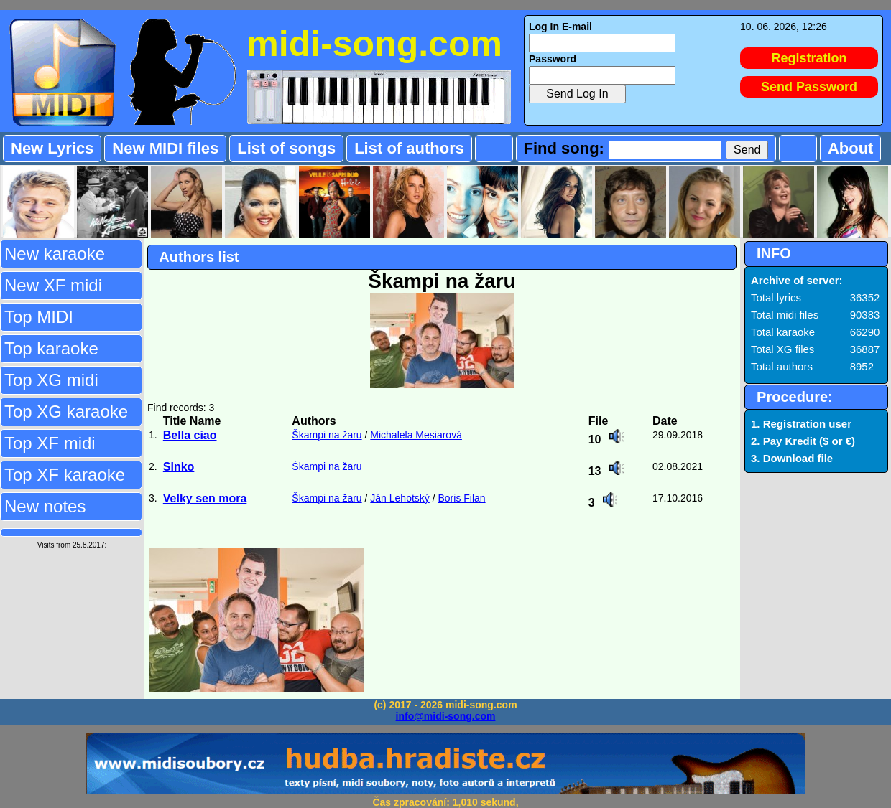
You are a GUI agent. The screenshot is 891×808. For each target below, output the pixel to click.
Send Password (809, 87)
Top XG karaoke (66, 411)
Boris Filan (461, 498)
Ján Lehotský (400, 498)
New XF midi (53, 285)
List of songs (286, 148)
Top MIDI (38, 317)
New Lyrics (52, 148)
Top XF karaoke (64, 474)
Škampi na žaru (326, 435)
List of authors (409, 148)
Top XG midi (51, 380)
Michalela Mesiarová (416, 435)
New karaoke (54, 253)
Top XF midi (50, 443)
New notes (45, 506)
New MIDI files (165, 148)
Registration (809, 58)
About (851, 148)
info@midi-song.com (446, 716)
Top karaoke (51, 348)
